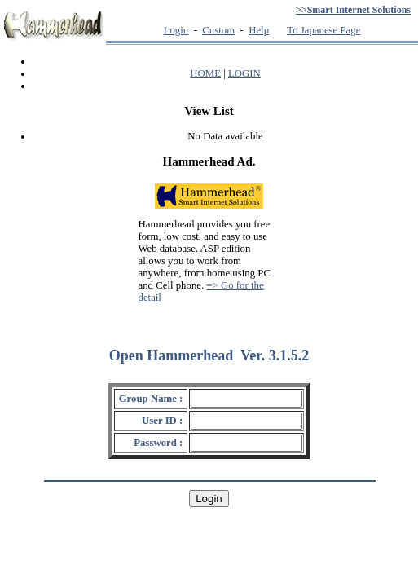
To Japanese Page (323, 30)
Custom (218, 30)
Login (176, 30)
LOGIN (244, 73)
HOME (205, 73)
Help (259, 30)
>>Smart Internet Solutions (353, 9)
